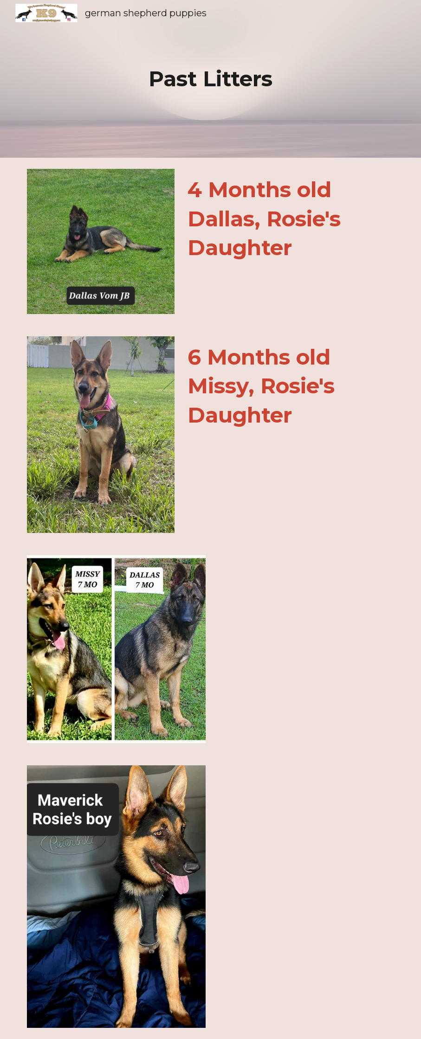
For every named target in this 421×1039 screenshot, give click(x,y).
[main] (210, 79)
